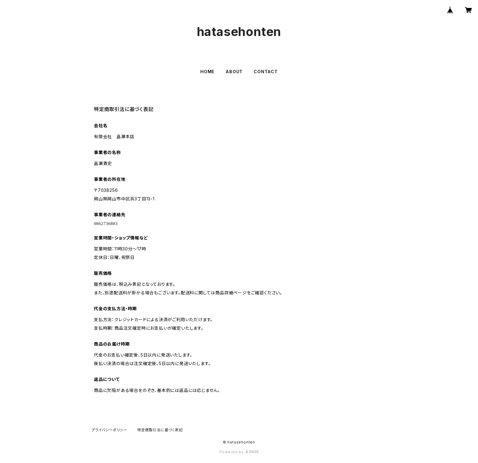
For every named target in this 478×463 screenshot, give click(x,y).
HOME (207, 71)
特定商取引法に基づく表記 (160, 430)
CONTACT (266, 71)
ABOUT (234, 71)
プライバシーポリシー (109, 430)
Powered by (239, 452)
